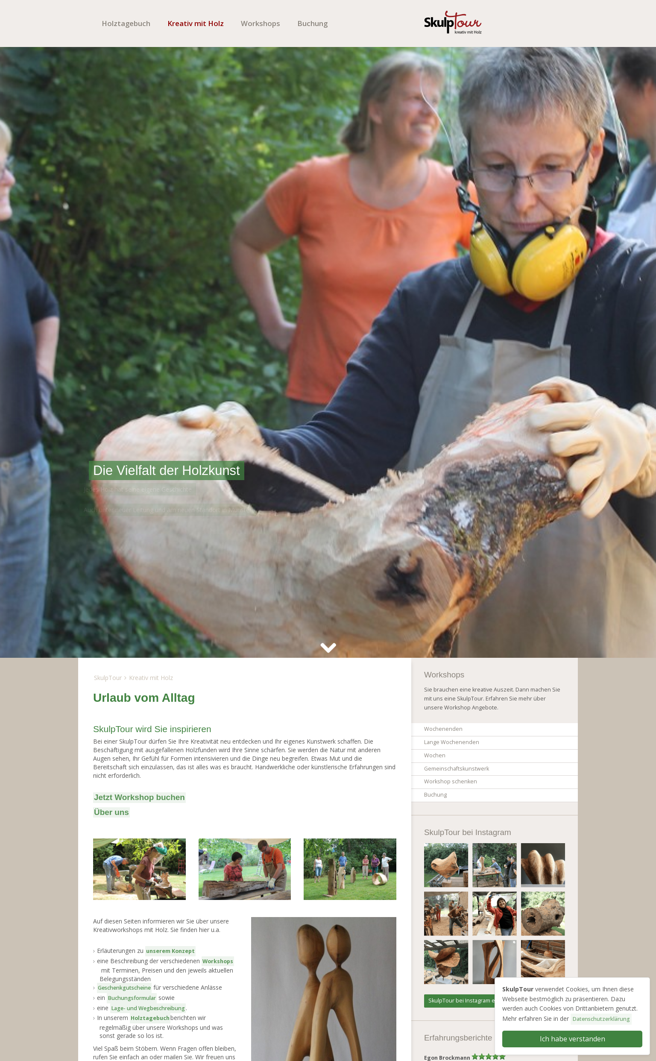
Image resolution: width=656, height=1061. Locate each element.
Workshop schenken (450, 781)
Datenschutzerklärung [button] (601, 1019)
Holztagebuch (126, 23)
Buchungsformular (132, 998)
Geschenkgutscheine (124, 987)
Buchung (312, 23)
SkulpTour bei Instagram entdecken (473, 1000)
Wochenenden (443, 729)
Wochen (434, 755)
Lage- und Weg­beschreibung (148, 1008)
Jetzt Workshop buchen (139, 797)
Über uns (111, 812)
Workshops (260, 23)
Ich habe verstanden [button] (572, 1038)
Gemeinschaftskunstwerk (456, 768)
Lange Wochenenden (451, 742)
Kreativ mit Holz (195, 23)
